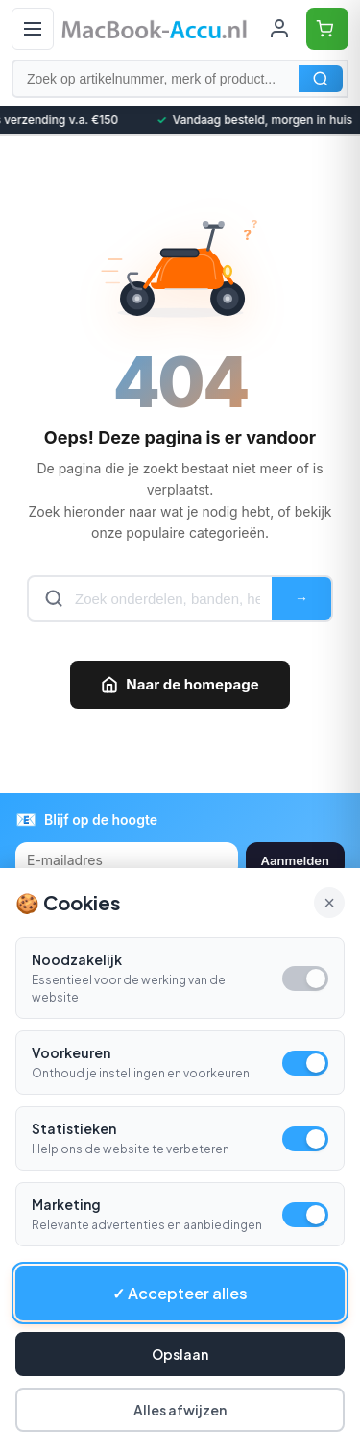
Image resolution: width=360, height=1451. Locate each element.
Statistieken (74, 1128)
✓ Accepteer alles (180, 1293)
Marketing (66, 1204)
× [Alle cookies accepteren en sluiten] (329, 902)
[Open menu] (33, 29)
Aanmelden (295, 860)
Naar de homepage (179, 684)
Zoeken (321, 78)
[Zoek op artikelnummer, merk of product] (180, 79)
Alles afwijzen (180, 1409)
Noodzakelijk (77, 959)
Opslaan (180, 1354)
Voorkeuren (71, 1052)
